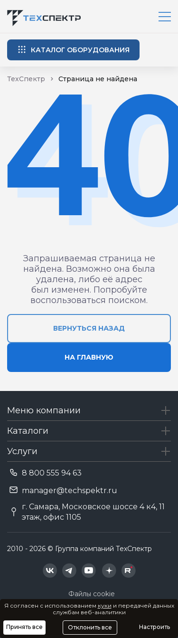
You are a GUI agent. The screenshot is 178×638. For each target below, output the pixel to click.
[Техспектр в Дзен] (109, 570)
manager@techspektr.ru (69, 490)
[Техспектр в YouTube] (89, 570)
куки (105, 605)
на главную (89, 357)
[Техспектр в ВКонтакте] (50, 570)
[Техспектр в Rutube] (129, 570)
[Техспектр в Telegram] (69, 570)
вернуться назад (89, 328)
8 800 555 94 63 (52, 472)
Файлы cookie (91, 594)
